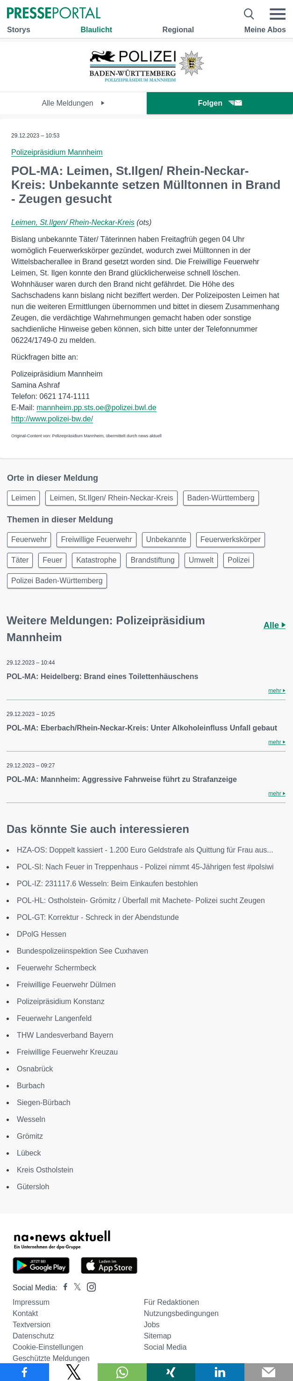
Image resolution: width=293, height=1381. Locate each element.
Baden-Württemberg (221, 498)
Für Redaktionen (171, 1302)
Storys (18, 30)
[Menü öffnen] (277, 14)
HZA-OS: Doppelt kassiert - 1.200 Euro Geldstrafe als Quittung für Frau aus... (145, 850)
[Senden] (268, 1372)
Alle (275, 625)
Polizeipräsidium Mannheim (57, 152)
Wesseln (31, 1119)
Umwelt (201, 560)
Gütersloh (33, 1187)
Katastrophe (96, 560)
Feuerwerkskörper (230, 539)
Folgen (220, 103)
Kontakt (25, 1313)
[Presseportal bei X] (74, 1288)
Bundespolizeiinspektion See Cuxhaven (82, 951)
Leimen (23, 498)
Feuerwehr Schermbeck (56, 968)
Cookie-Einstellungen (48, 1347)
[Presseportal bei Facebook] (62, 1288)
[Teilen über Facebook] (24, 1372)
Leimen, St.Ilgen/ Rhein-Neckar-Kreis (73, 222)
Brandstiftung (152, 560)
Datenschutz (33, 1336)
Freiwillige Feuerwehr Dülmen (66, 985)
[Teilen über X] (73, 1372)
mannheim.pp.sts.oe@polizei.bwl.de (96, 408)
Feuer (52, 560)
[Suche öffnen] (249, 14)
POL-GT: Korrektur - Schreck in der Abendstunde (98, 917)
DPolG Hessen (41, 934)
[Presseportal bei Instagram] (88, 1286)
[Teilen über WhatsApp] (122, 1372)
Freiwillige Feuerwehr (96, 539)
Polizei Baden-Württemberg (57, 581)
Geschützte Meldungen (51, 1358)
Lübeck (29, 1153)
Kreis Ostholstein (45, 1170)
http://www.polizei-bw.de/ (52, 419)
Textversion (31, 1325)
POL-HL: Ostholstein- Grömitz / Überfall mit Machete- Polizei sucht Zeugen (141, 900)
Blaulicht (96, 30)
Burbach (31, 1086)
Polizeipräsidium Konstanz (61, 1001)
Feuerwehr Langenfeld (54, 1018)
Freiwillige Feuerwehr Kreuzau (67, 1052)
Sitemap (158, 1336)
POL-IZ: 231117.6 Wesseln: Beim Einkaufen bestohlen (107, 884)
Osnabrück (35, 1069)
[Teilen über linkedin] (219, 1372)
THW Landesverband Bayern (65, 1035)
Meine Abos (265, 30)
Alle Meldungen (73, 103)
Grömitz (30, 1136)
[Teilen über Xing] (171, 1372)
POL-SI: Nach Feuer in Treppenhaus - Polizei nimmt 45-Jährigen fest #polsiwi (145, 867)
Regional (178, 30)
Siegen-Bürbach (44, 1102)
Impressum (31, 1302)
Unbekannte (166, 539)
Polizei (239, 560)
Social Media (165, 1347)
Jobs (152, 1325)
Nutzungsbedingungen (181, 1313)
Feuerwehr (29, 539)
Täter (20, 560)
